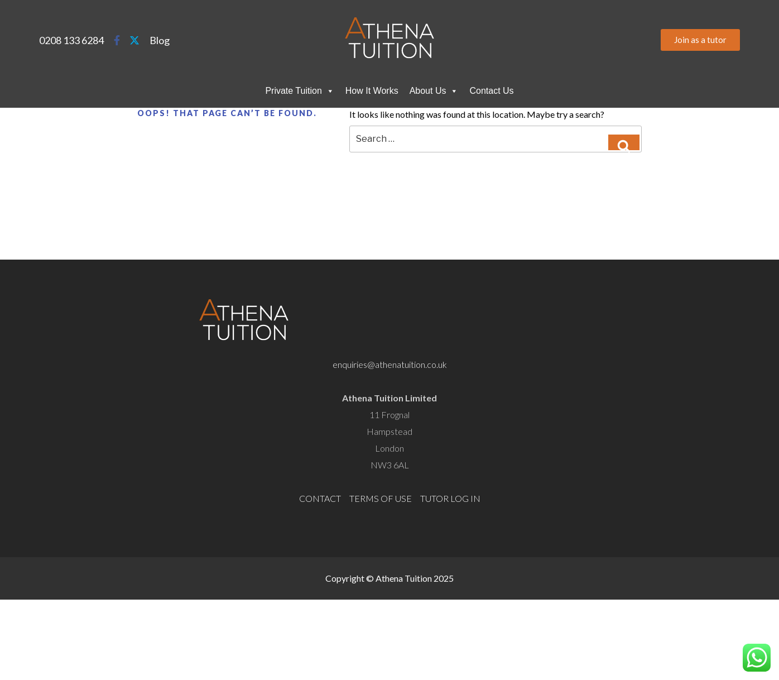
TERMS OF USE (380, 498)
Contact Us (491, 90)
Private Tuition (299, 91)
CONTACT (320, 498)
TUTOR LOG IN (450, 498)
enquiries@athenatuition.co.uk (390, 364)
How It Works (371, 90)
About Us (434, 91)
